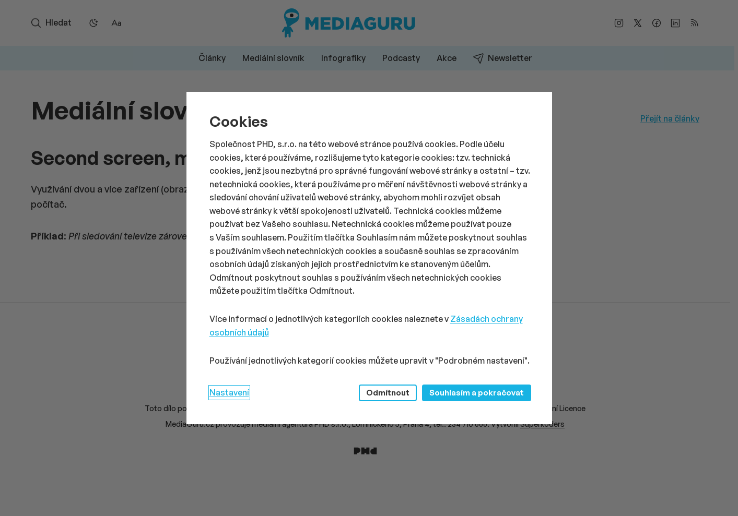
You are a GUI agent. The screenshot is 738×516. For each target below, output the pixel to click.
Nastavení (229, 392)
